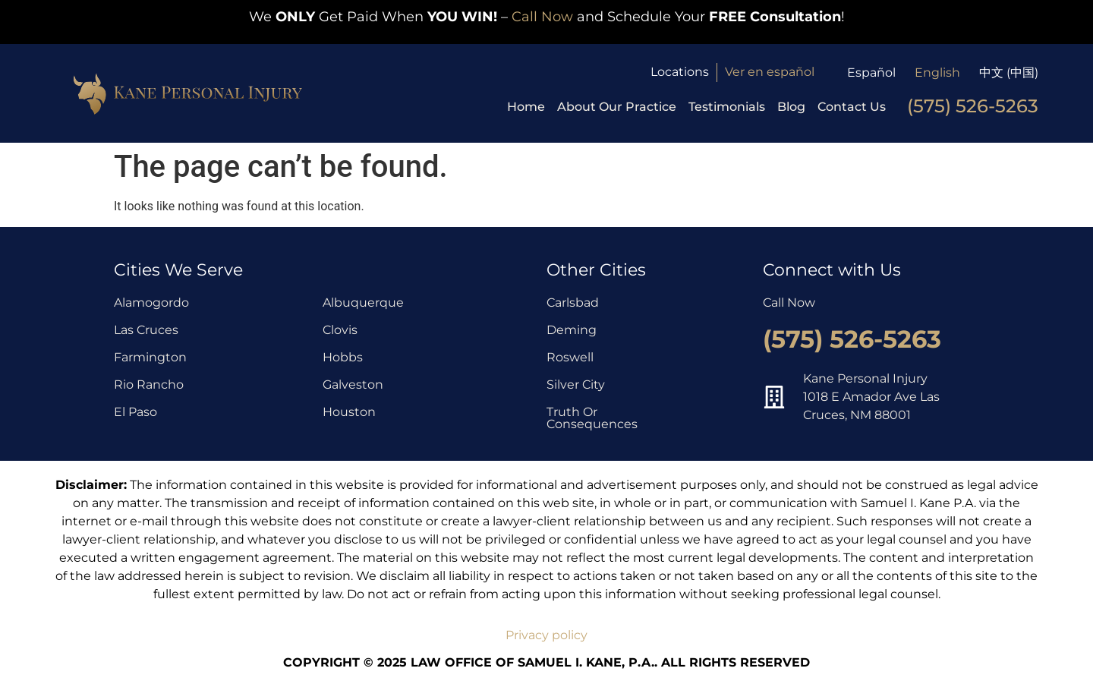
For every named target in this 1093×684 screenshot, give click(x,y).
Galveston (353, 384)
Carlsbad (572, 302)
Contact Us (851, 106)
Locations (679, 72)
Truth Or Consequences (592, 418)
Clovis (340, 330)
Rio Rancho (149, 384)
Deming (571, 330)
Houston (349, 412)
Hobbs (343, 357)
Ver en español (769, 72)
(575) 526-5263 (972, 106)
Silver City (575, 384)
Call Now (542, 16)
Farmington (150, 357)
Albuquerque (363, 302)
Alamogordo (151, 302)
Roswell (570, 357)
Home (526, 106)
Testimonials (726, 106)
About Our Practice (616, 106)
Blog (791, 106)
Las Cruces (146, 330)
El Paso (135, 412)
